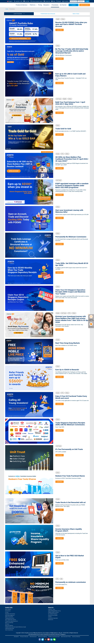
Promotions (55, 5)
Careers (50, 616)
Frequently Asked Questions (11, 621)
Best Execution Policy (66, 636)
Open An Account (85, 4)
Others (62, 19)
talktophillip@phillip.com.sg (54, 610)
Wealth (57, 19)
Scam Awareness (9, 629)
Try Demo (65, 1)
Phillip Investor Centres (53, 612)
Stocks (57, 153)
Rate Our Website (9, 625)
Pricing (40, 5)
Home (7, 9)
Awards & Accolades (52, 615)
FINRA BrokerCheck (9, 628)
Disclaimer (16, 636)
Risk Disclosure (33, 636)
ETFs (62, 153)
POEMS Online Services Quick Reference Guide (15, 627)
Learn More (59, 29)
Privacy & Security (24, 636)
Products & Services (22, 5)
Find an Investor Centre (36, 1)
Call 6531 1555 (18, 1)
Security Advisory (76, 636)
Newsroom (50, 619)
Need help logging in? (10, 615)
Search (58, 1)
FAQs (53, 1)
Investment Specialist (53, 618)
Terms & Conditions (42, 636)
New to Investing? (9, 622)
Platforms (33, 5)
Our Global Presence (52, 613)
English (10, 1)
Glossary (7, 624)
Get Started (63, 5)
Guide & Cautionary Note (54, 636)
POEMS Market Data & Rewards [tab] (48, 13)
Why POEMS (8, 609)
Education (46, 5)
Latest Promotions (19, 13)
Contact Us (47, 1)
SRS (61, 578)
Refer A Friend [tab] (76, 13)
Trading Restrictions (9, 618)
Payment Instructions (10, 613)
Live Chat (26, 1)
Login (87, 1)
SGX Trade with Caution (10, 619)
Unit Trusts (58, 98)
